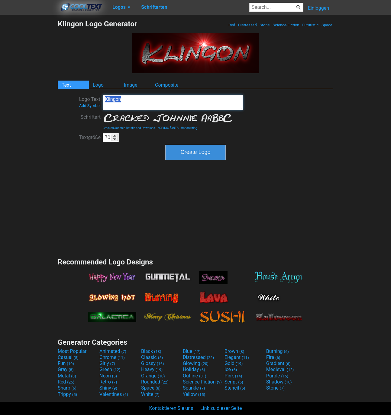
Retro (108, 382)
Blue (192, 351)
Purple (277, 376)
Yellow (194, 394)
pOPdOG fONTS (168, 128)
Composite (167, 85)
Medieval (280, 369)
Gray (65, 369)
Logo (98, 85)
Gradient (278, 363)
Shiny (108, 388)
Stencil (235, 388)
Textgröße (90, 137)
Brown (234, 351)
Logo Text (90, 102)
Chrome (112, 357)
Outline (194, 376)
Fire (273, 357)
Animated (112, 351)
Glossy (152, 363)
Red (232, 25)
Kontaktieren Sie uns (171, 408)
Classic (152, 357)
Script (234, 382)
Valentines (113, 394)
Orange (153, 376)
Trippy (67, 394)
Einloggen (318, 8)
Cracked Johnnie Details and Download (129, 128)
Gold (234, 363)
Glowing (195, 363)
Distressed (247, 25)
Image (130, 85)
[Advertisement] (29, 110)
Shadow (279, 382)
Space (327, 25)
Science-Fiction (286, 25)
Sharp (67, 388)
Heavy (152, 369)
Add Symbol (90, 105)
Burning (277, 351)
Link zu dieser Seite (221, 408)
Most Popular (72, 351)
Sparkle (194, 388)
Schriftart (90, 117)
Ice (231, 369)
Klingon (173, 102)
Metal (67, 376)
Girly (107, 363)
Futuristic (310, 25)
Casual (68, 357)
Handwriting (189, 128)
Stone (265, 25)
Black (151, 351)
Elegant (237, 357)
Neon (108, 376)
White (150, 394)
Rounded (155, 382)
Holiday (194, 369)
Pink (233, 376)
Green (110, 369)
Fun (66, 363)
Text (66, 85)
